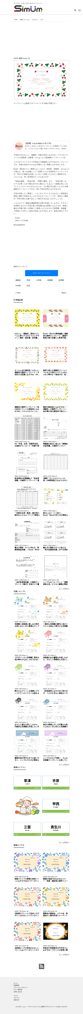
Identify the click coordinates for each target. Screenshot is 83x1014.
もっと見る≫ (64, 589)
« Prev (18, 293)
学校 (28, 280)
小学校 (38, 280)
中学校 (18, 286)
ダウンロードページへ (41, 273)
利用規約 (16, 985)
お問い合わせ (18, 992)
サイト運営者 (18, 989)
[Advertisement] (48, 38)
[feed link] (41, 966)
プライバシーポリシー (21, 987)
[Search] (75, 10)
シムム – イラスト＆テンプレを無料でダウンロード (38, 1006)
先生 (28, 286)
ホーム (16, 983)
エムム (16, 995)
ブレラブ (16, 998)
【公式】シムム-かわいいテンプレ (38, 143)
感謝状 (18, 280)
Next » (64, 293)
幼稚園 (50, 280)
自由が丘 (16, 1000)
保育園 (61, 280)
